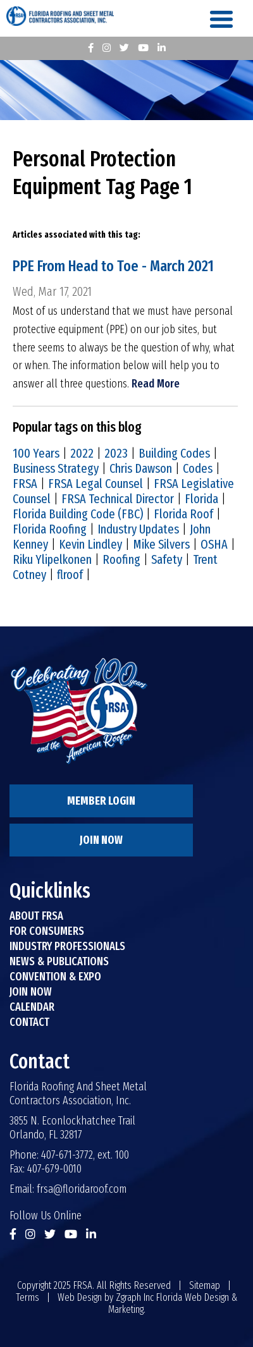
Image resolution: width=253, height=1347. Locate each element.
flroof (70, 574)
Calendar (31, 1007)
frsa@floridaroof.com (81, 1189)
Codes (198, 468)
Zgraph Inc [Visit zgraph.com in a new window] (135, 1297)
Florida (201, 498)
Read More (156, 384)
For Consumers (46, 931)
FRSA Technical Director (117, 498)
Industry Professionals (67, 946)
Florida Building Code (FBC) (78, 513)
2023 (116, 453)
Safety (166, 559)
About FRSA (36, 916)
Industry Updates (138, 529)
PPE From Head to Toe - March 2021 (113, 266)
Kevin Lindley (90, 544)
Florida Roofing (50, 529)
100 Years (36, 453)
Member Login (101, 801)
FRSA (25, 483)
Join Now (101, 840)
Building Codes (174, 453)
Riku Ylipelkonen (52, 559)
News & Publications (59, 961)
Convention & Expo (55, 977)
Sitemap (204, 1285)
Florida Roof (183, 513)
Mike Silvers (161, 544)
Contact (29, 1022)
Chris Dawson (140, 468)
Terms (27, 1297)
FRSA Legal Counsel (95, 483)
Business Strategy (56, 468)
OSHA (214, 544)
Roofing (121, 559)
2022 (82, 453)
